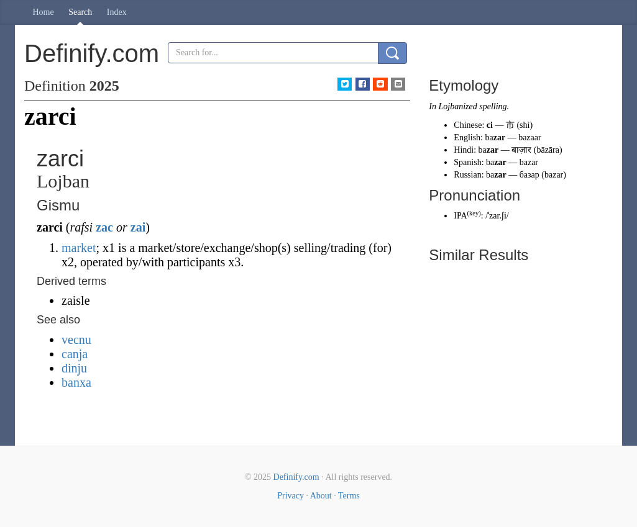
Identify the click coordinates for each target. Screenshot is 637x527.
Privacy (290, 495)
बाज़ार (521, 150)
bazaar (529, 137)
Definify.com (296, 477)
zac (104, 227)
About (321, 495)
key (474, 213)
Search (80, 12)
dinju (74, 368)
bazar (529, 162)
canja (75, 354)
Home (43, 12)
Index (117, 12)
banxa (76, 382)
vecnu (76, 339)
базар (529, 174)
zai (138, 227)
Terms (349, 495)
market (79, 247)
